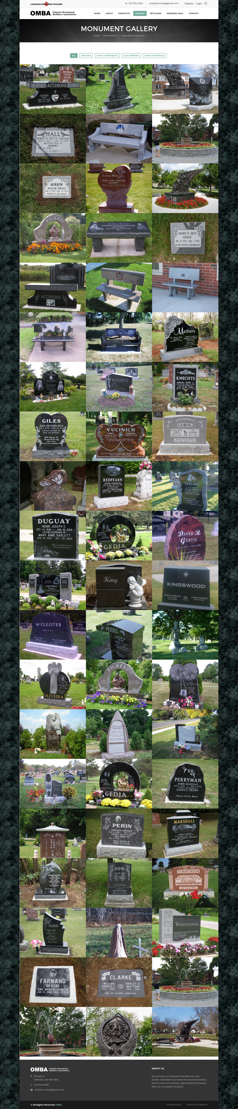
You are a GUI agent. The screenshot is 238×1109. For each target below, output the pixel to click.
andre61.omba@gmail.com (164, 3)
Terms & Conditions (197, 1104)
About (109, 13)
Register (189, 3)
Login (199, 3)
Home (97, 13)
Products (124, 13)
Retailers (155, 13)
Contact (194, 13)
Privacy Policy (174, 1104)
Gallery (140, 13)
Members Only (175, 13)
